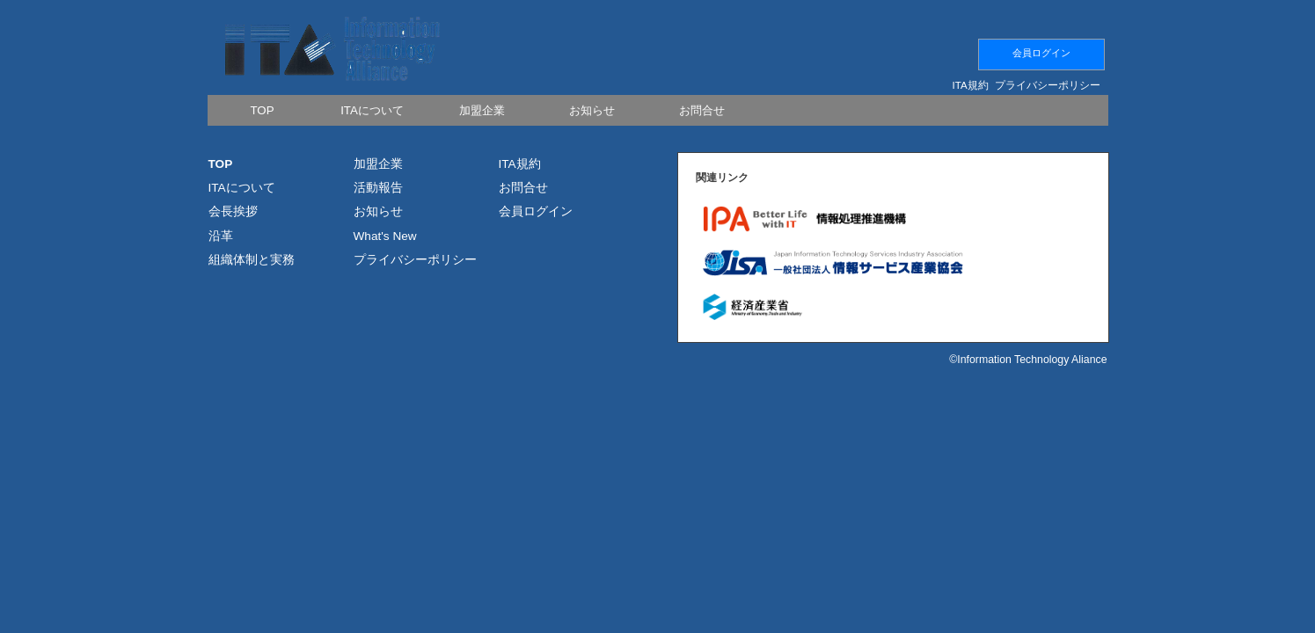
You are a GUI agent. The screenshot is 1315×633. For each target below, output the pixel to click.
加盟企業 (378, 164)
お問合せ (523, 187)
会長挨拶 (233, 211)
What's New (385, 236)
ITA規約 (971, 85)
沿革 (220, 236)
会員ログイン (1041, 52)
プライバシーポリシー (1047, 85)
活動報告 (378, 187)
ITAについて (241, 187)
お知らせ (378, 211)
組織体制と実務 (251, 259)
